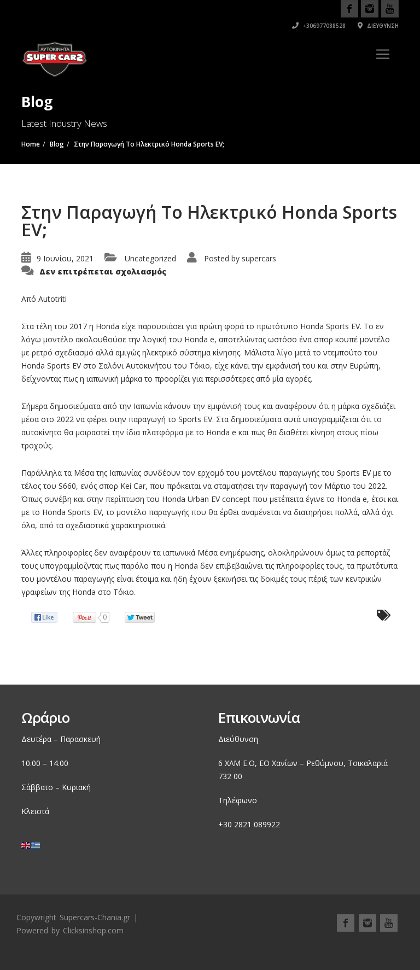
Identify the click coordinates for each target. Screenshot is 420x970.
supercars (259, 258)
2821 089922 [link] (257, 824)
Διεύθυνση (378, 26)
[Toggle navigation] (383, 54)
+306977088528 (319, 26)
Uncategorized (150, 258)
